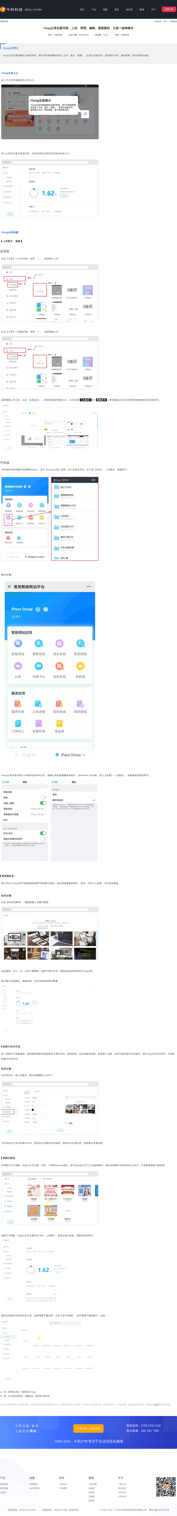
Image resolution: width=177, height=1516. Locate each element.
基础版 (91, 1488)
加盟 (32, 1477)
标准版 (91, 1492)
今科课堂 (63, 1488)
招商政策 (34, 1484)
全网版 (91, 1496)
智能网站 (4, 1484)
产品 (2, 1477)
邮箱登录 (74, 1510)
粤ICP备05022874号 (159, 1510)
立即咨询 (122, 1496)
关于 (120, 1477)
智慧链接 (4, 1488)
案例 (91, 1477)
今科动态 (63, 1484)
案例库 (91, 1501)
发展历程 (122, 1488)
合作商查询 (35, 1488)
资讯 (61, 1477)
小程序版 (92, 1484)
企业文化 (122, 1492)
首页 (165, 21)
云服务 (3, 1492)
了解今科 (122, 1484)
